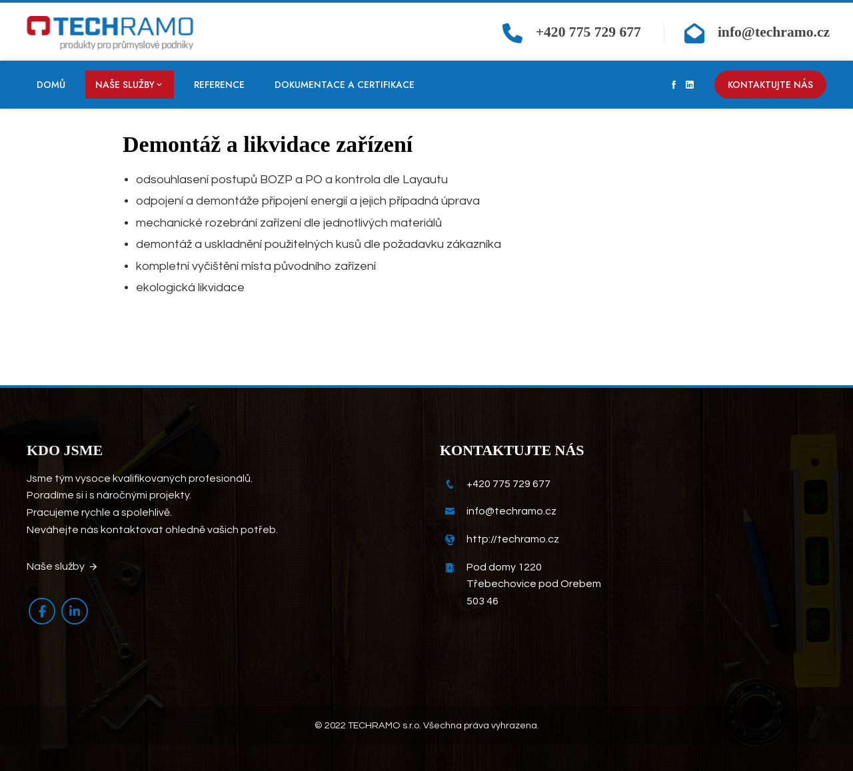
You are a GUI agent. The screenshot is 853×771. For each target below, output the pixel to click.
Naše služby (129, 85)
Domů (51, 84)
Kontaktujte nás (770, 84)
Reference (219, 84)
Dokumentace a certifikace (345, 84)
